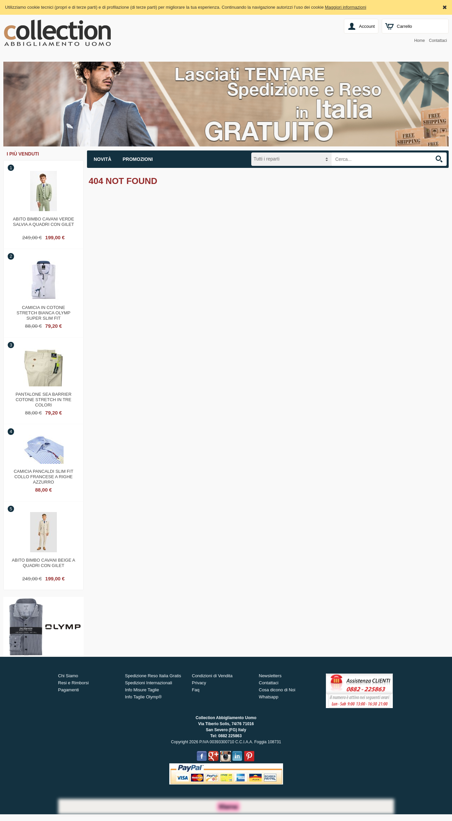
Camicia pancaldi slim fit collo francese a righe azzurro (43, 476)
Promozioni (138, 159)
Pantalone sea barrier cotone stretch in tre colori (43, 399)
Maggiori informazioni (345, 7)
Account (367, 26)
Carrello (404, 26)
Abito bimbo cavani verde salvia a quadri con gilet (43, 221)
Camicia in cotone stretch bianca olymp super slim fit (44, 312)
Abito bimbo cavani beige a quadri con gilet (43, 563)
